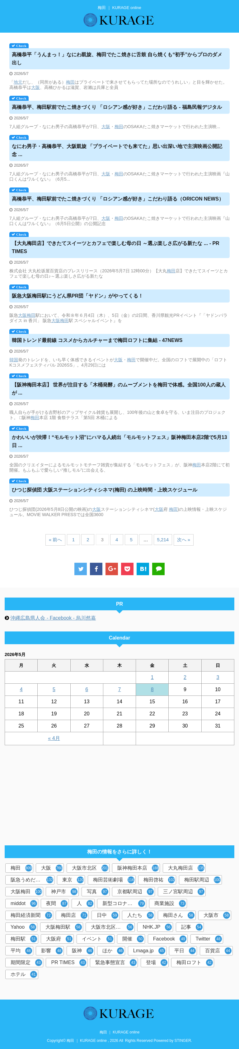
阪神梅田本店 (138, 868)
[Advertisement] (116, 791)
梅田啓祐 (159, 879)
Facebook (169, 939)
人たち (140, 915)
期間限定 (26, 962)
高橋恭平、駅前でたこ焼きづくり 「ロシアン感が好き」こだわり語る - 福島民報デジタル (117, 107)
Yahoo (23, 927)
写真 (97, 891)
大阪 (35, 87)
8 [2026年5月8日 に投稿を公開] (152, 689)
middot (24, 903)
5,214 (163, 539)
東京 (73, 879)
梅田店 (74, 915)
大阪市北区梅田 (112, 927)
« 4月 (54, 738)
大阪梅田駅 (63, 927)
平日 (185, 950)
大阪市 (217, 915)
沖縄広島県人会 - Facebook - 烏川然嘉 (53, 618)
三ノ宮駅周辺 (183, 891)
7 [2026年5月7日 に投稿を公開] (119, 689)
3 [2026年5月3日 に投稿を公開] (217, 677)
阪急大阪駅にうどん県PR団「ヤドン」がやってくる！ (77, 295)
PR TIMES (68, 962)
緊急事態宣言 (116, 962)
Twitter (209, 939)
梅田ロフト (194, 962)
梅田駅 (24, 939)
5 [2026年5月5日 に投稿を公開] (54, 689)
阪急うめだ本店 (32, 879)
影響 (52, 950)
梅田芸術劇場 (113, 879)
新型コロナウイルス (124, 903)
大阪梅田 (26, 891)
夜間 (57, 903)
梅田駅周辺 (202, 879)
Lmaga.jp (149, 950)
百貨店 (218, 950)
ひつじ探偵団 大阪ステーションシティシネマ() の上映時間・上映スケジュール (104, 489)
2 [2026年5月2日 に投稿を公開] (185, 677)
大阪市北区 (90, 868)
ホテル (24, 974)
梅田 (70, 82)
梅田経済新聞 (31, 915)
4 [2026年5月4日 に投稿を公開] (21, 689)
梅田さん (178, 915)
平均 (21, 950)
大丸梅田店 (186, 868)
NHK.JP (157, 927)
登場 (156, 962)
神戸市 (64, 891)
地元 (18, 82)
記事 (192, 927)
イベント (97, 939)
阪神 (82, 950)
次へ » (183, 539)
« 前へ (55, 539)
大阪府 (59, 939)
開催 (133, 939)
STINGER (183, 1040)
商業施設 (170, 903)
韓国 (13, 359)
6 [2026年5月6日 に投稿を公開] (86, 689)
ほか (113, 950)
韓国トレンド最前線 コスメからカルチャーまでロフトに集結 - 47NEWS (97, 340)
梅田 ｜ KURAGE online (120, 1032)
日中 (107, 915)
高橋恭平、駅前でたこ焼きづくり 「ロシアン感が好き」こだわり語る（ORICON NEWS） (118, 198)
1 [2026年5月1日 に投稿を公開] (152, 677)
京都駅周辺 (135, 891)
